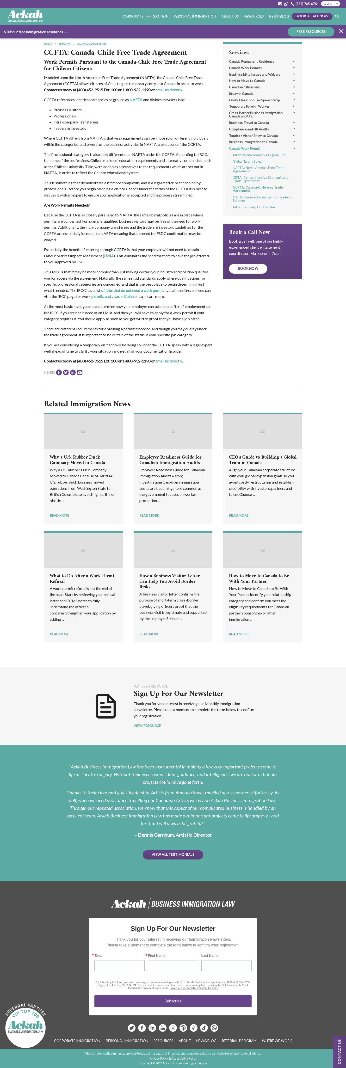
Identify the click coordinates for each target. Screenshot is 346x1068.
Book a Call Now (312, 16)
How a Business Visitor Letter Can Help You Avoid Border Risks (169, 581)
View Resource (147, 726)
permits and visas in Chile (111, 296)
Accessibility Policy (184, 1058)
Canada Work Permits (245, 68)
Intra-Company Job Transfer (254, 207)
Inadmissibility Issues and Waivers (254, 74)
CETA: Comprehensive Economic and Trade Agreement (261, 179)
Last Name (209, 955)
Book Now (248, 268)
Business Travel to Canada (249, 123)
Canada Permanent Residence (251, 61)
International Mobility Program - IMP (260, 155)
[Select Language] (330, 3)
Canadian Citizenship (244, 87)
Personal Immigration (195, 16)
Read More (59, 515)
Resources (254, 16)
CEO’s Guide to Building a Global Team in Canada (262, 460)
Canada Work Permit (91, 44)
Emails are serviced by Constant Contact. (193, 988)
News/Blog (279, 16)
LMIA (109, 255)
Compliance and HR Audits (249, 129)
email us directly (168, 89)
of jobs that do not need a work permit (132, 290)
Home (48, 44)
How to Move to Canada (247, 81)
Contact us (339, 1051)
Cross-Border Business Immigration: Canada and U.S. (256, 114)
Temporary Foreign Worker (249, 106)
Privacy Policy (159, 1058)
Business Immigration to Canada (253, 142)
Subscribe (172, 1001)
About (185, 1041)
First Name (156, 955)
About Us (230, 16)
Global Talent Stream (248, 161)
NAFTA (136, 99)
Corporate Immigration (145, 16)
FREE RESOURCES (311, 31)
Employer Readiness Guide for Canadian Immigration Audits (170, 460)
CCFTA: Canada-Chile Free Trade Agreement (258, 189)
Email (98, 955)
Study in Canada (241, 94)
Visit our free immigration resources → (36, 31)
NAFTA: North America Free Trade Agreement (258, 169)
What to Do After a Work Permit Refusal (83, 579)
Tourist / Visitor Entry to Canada (253, 136)
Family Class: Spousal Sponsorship (254, 100)
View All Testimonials (173, 855)
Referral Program (239, 1041)
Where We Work (277, 1041)
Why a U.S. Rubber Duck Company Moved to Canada (77, 460)
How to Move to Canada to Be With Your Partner (259, 579)
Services (64, 44)
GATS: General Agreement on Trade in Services (262, 199)
